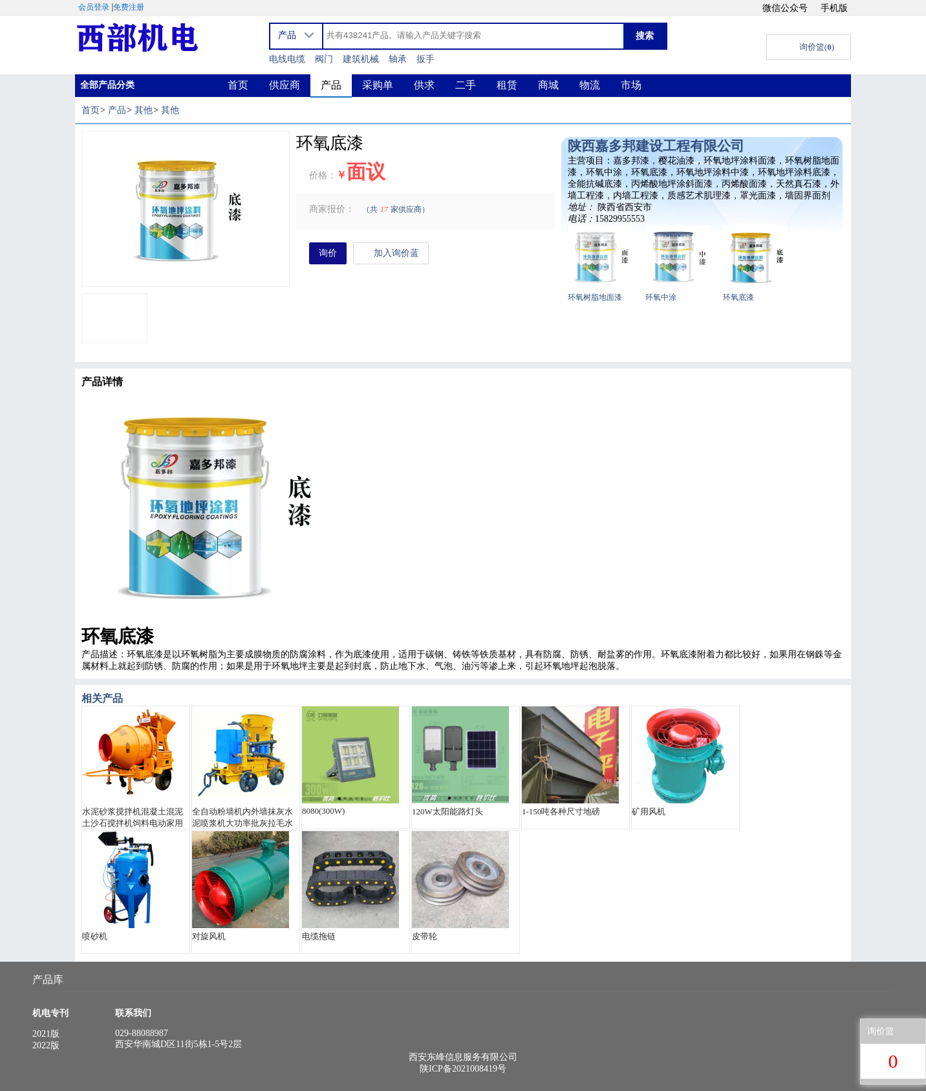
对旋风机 (209, 936)
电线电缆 (287, 59)
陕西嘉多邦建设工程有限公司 (656, 146)
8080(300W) (323, 811)
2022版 (45, 1045)
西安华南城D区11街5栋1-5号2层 (178, 1044)
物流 (589, 84)
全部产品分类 (107, 85)
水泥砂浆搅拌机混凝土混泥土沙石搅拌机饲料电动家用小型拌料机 (132, 818)
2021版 (45, 1034)
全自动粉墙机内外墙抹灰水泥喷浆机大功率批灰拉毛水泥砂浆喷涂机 (242, 818)
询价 (328, 253)
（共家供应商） (395, 209)
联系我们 (133, 1013)
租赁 (507, 84)
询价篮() (816, 47)
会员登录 (93, 7)
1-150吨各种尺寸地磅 (561, 811)
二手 (465, 84)
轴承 (398, 59)
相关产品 (102, 698)
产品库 (47, 979)
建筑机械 (361, 59)
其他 (144, 110)
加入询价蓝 (391, 253)
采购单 (377, 84)
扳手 (425, 59)
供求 (424, 84)
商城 (548, 84)
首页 (238, 84)
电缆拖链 (319, 936)
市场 (631, 84)
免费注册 (128, 7)
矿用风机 (648, 811)
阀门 (324, 59)
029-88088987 (141, 1033)
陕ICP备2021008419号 (463, 1069)
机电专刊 (50, 1013)
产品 (331, 84)
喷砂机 (94, 936)
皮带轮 (424, 936)
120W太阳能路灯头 (447, 811)
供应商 (284, 84)
